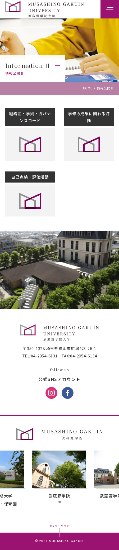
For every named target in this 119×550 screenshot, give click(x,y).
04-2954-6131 (44, 355)
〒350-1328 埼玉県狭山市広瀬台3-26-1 (59, 348)
